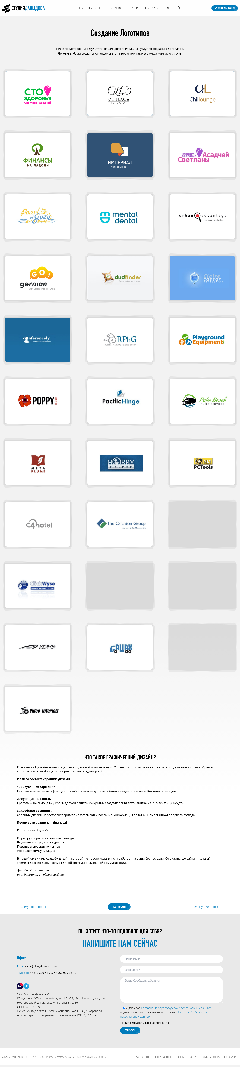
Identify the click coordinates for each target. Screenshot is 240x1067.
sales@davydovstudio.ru (41, 967)
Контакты (152, 8)
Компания (114, 8)
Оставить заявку (224, 8)
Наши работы (162, 1058)
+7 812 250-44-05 (41, 973)
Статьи (133, 8)
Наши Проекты (89, 8)
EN (167, 8)
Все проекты (119, 907)
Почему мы (231, 1058)
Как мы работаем (210, 1058)
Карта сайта (143, 1058)
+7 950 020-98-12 (65, 973)
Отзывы (179, 1058)
